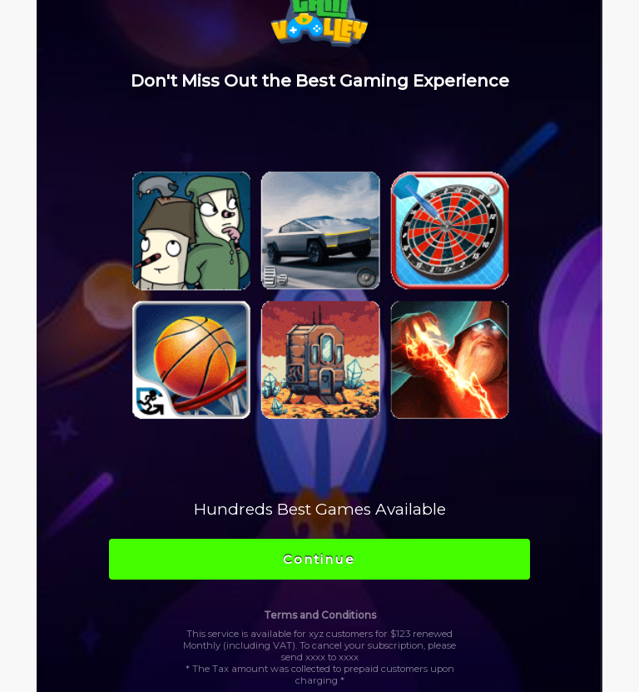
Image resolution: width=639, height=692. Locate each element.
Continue (319, 559)
